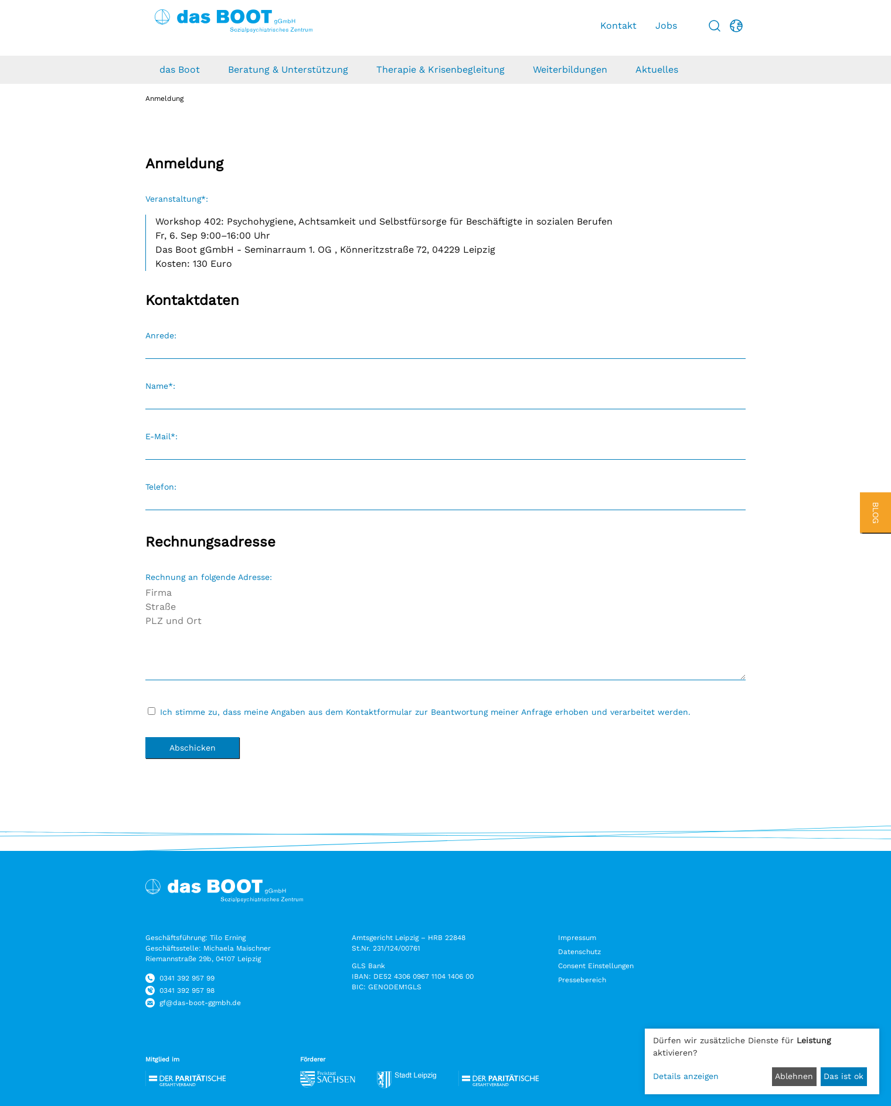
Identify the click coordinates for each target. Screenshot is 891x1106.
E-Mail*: (161, 436)
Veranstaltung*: (176, 198)
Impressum (577, 938)
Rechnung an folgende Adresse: (208, 577)
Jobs (666, 25)
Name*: (160, 386)
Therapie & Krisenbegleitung (440, 69)
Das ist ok (843, 1076)
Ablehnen (794, 1076)
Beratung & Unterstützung (288, 69)
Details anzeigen (686, 1076)
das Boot (179, 69)
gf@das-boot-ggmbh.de (200, 1003)
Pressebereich (582, 980)
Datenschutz (579, 952)
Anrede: (160, 335)
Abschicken (192, 747)
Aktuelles (656, 69)
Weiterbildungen (570, 69)
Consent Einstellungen (596, 966)
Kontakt (618, 25)
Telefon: (160, 486)
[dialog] (762, 1061)
